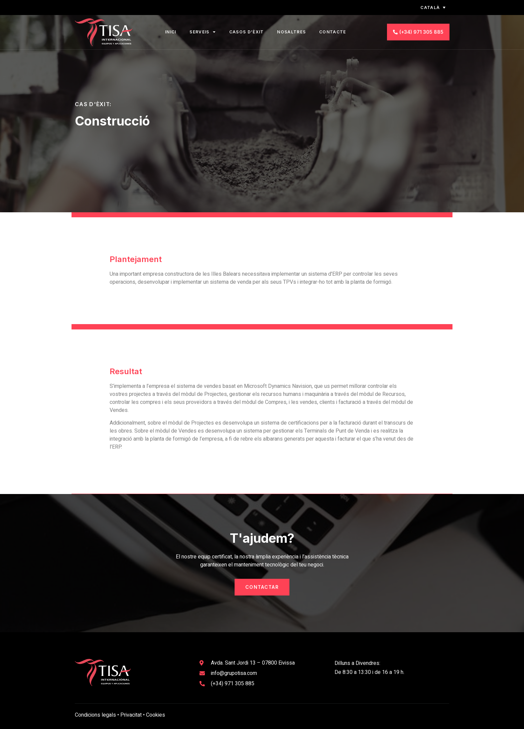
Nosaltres (291, 31)
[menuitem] (427, 7)
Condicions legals (95, 715)
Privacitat (131, 715)
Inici (170, 31)
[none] (427, 7)
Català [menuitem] (430, 7)
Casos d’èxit (246, 31)
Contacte (332, 31)
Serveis (202, 32)
